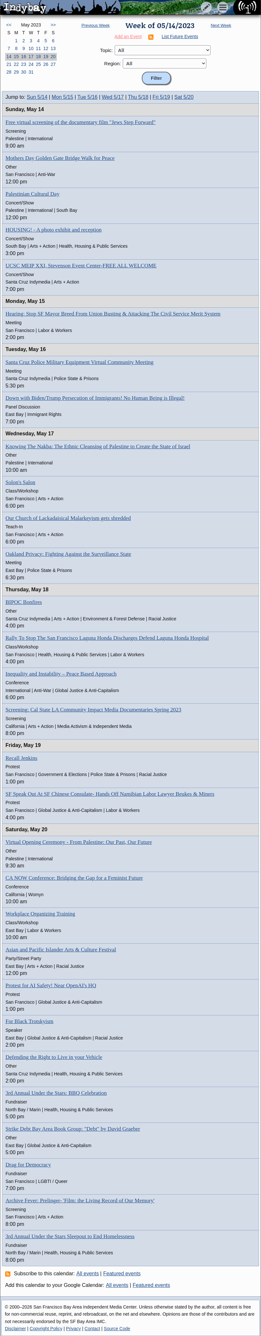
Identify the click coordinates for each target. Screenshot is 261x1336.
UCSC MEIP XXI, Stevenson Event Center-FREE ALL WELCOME (80, 266)
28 (9, 72)
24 (31, 64)
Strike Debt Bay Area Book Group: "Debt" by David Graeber (72, 1129)
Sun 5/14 (37, 97)
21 (9, 64)
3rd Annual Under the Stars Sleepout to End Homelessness (69, 1236)
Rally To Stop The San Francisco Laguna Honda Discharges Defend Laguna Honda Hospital (107, 638)
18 (38, 56)
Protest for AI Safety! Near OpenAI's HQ (50, 985)
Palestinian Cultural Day (32, 194)
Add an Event (128, 36)
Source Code (117, 1328)
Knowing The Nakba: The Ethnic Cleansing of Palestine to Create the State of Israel (97, 446)
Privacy (73, 1328)
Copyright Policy (46, 1328)
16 (23, 56)
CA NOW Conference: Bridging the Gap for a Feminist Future (74, 878)
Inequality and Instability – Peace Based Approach (61, 674)
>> (53, 24)
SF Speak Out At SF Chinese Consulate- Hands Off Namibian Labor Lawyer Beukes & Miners (109, 794)
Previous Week (95, 25)
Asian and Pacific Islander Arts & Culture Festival (60, 950)
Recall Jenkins (21, 758)
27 (53, 64)
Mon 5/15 (62, 97)
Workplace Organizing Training (40, 914)
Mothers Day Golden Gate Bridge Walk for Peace (60, 158)
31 (31, 72)
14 (9, 56)
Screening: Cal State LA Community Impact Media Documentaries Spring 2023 (93, 710)
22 (16, 64)
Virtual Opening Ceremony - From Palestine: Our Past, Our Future (78, 842)
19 (45, 56)
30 (23, 72)
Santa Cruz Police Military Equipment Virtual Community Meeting (79, 362)
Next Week (221, 25)
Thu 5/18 (138, 97)
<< (8, 24)
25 (38, 64)
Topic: (106, 50)
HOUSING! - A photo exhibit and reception (53, 230)
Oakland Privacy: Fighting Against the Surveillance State (68, 554)
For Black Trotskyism (29, 1021)
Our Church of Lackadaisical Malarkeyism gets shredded (68, 518)
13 (53, 48)
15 (16, 56)
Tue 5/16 (87, 97)
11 (38, 48)
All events (88, 1273)
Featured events (122, 1273)
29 (16, 72)
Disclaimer (15, 1328)
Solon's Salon (20, 482)
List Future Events (180, 36)
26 (45, 64)
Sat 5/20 (184, 97)
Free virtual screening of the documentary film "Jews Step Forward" (80, 122)
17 (31, 56)
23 (23, 64)
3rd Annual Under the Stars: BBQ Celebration (56, 1093)
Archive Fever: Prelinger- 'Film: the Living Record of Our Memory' (79, 1200)
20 (53, 56)
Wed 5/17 (113, 97)
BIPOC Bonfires (23, 602)
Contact (92, 1328)
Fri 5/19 (161, 97)
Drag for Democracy (28, 1165)
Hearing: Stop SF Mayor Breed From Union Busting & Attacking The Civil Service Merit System (112, 314)
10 (31, 48)
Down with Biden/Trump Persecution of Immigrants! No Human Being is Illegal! (95, 398)
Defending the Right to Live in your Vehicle (53, 1057)
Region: (112, 63)
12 (45, 48)
